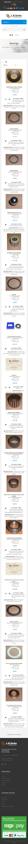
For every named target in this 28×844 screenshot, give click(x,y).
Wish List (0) (20, 2)
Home (3, 47)
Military (7, 47)
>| (18, 731)
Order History (4, 799)
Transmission (23, 47)
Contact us (3, 782)
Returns (3, 804)
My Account (14, 2)
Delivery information (6, 778)
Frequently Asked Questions (7, 806)
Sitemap (3, 785)
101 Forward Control (14, 47)
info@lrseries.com (8, 760)
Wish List (3, 802)
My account (4, 797)
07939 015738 (7, 2)
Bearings (14, 48)
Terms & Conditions (5, 780)
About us (3, 776)
